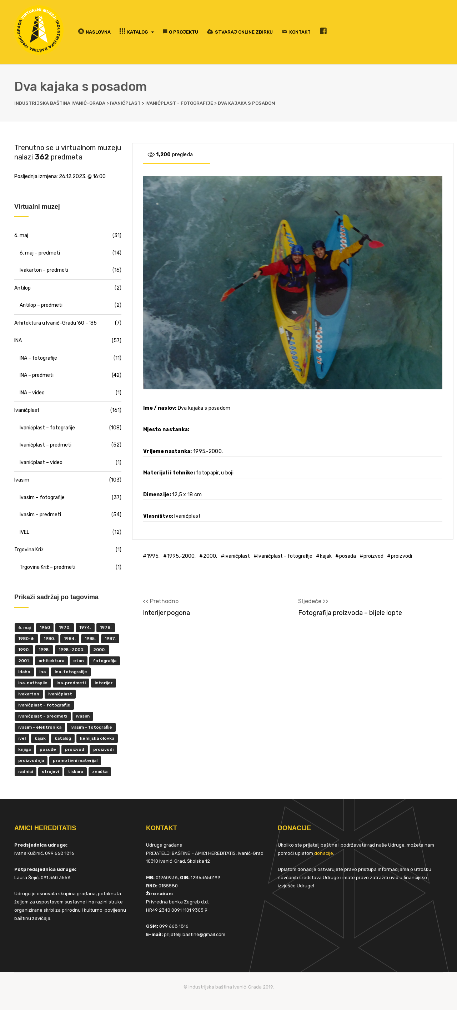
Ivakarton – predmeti (44, 270)
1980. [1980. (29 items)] (49, 638)
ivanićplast (237, 556)
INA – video (32, 393)
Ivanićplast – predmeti (45, 445)
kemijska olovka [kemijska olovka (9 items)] (97, 738)
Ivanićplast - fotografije (284, 556)
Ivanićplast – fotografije (47, 428)
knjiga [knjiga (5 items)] (24, 749)
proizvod (373, 556)
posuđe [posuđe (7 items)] (48, 749)
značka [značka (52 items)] (99, 771)
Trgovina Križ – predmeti (47, 567)
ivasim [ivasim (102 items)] (83, 716)
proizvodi (401, 556)
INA (18, 341)
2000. (210, 556)
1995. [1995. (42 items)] (44, 649)
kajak (326, 556)
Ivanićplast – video (41, 462)
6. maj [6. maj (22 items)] (24, 627)
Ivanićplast (27, 410)
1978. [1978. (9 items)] (105, 627)
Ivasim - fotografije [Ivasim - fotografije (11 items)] (91, 727)
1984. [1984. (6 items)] (70, 638)
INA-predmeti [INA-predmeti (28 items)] (71, 682)
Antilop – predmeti (41, 305)
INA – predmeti (37, 375)
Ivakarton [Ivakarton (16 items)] (28, 693)
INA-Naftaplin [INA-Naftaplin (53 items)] (32, 682)
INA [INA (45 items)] (42, 671)
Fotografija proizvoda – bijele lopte (350, 613)
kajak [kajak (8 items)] (40, 738)
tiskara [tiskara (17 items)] (75, 771)
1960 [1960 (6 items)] (45, 627)
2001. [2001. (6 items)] (24, 660)
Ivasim (21, 480)
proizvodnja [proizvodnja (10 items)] (31, 760)
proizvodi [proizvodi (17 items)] (103, 749)
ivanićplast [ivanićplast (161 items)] (60, 693)
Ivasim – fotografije (42, 497)
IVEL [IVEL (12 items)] (22, 738)
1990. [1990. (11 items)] (24, 649)
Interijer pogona (166, 613)
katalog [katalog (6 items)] (63, 738)
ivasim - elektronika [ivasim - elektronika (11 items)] (39, 727)
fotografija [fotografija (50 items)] (104, 660)
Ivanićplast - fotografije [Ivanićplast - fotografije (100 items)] (44, 705)
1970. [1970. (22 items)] (64, 627)
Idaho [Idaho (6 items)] (24, 671)
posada (347, 556)
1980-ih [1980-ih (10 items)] (26, 638)
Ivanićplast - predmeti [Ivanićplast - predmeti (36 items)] (42, 716)
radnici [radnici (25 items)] (25, 771)
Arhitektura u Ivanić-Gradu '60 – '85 (55, 323)
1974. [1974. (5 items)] (85, 627)
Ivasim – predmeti (40, 515)
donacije (323, 853)
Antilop (22, 288)
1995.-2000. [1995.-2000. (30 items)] (71, 649)
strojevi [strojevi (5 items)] (50, 771)
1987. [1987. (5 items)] (110, 638)
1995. (153, 556)
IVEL (24, 532)
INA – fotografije (38, 358)
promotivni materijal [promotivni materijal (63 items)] (75, 760)
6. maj (21, 235)
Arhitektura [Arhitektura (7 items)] (51, 660)
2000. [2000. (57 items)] (99, 649)
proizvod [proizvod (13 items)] (74, 749)
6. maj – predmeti (40, 253)
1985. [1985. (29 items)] (90, 638)
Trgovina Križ (29, 550)
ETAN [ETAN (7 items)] (78, 660)
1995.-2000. (181, 556)
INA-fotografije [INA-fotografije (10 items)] (71, 671)
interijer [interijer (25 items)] (103, 682)
